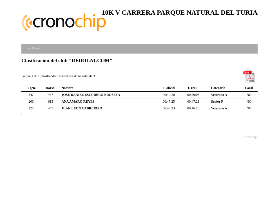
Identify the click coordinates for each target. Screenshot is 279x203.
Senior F (217, 101)
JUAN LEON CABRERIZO (81, 108)
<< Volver (34, 48)
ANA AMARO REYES (77, 101)
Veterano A (219, 95)
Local (249, 88)
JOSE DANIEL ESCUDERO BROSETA (90, 95)
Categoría (218, 88)
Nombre (67, 88)
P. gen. (31, 88)
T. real (192, 88)
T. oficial (169, 88)
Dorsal (50, 88)
